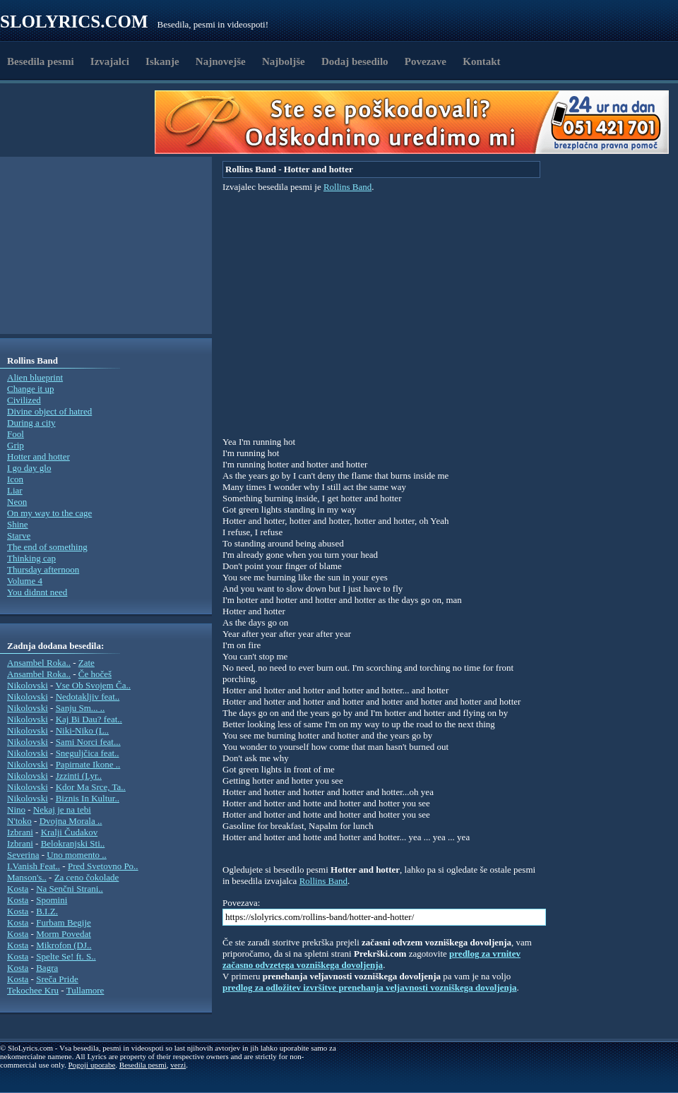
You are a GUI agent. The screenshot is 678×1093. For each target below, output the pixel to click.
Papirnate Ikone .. (88, 764)
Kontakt (481, 61)
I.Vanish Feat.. (33, 866)
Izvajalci (109, 61)
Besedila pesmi (40, 61)
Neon (17, 501)
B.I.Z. (47, 911)
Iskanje (162, 61)
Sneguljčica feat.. (87, 753)
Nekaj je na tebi (62, 809)
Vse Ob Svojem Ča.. (93, 685)
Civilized (24, 400)
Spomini (51, 900)
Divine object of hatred (49, 411)
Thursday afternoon (43, 569)
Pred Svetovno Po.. (103, 866)
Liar (15, 490)
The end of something (47, 547)
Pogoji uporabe (91, 1065)
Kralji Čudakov (69, 832)
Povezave (425, 61)
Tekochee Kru (33, 990)
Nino (16, 809)
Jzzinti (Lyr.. (79, 775)
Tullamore (85, 990)
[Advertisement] (82, 122)
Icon (15, 479)
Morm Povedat (63, 933)
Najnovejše (221, 61)
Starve (18, 535)
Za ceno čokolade (86, 877)
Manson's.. (27, 877)
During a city (31, 422)
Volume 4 (24, 580)
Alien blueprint (35, 377)
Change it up (30, 388)
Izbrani (20, 832)
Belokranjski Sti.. (73, 843)
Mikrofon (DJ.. (63, 945)
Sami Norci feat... (88, 741)
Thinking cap (31, 558)
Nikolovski (27, 685)
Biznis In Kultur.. (87, 798)
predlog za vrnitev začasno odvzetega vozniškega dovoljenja (371, 959)
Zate (86, 662)
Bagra (47, 967)
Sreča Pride (57, 979)
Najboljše (283, 61)
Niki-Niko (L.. (82, 730)
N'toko (19, 821)
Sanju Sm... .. (80, 708)
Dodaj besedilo (354, 61)
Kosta (17, 888)
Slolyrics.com (74, 21)
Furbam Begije (63, 922)
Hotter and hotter (38, 456)
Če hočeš (95, 674)
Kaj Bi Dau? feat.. (89, 719)
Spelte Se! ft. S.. (66, 956)
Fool (15, 434)
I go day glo (29, 467)
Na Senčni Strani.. (69, 888)
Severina (23, 854)
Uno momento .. (77, 854)
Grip (15, 445)
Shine (17, 524)
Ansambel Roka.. (39, 662)
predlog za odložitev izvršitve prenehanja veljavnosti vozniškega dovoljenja (369, 987)
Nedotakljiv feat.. (88, 696)
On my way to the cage (49, 513)
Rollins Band (347, 186)
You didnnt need (37, 592)
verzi (178, 1065)
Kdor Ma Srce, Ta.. (91, 787)
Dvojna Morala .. (71, 821)
